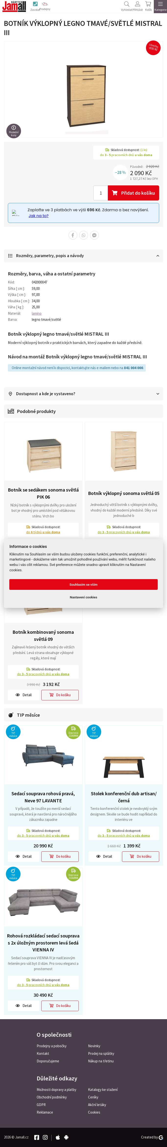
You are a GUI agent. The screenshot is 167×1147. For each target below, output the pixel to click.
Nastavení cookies (83, 597)
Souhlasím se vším (83, 584)
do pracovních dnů (124, 532)
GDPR (41, 1104)
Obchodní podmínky (52, 1097)
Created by (152, 1137)
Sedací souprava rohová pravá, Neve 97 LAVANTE (43, 797)
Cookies (94, 1112)
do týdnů (43, 532)
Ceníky (93, 1097)
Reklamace (45, 1112)
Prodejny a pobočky (52, 1046)
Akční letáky (97, 1104)
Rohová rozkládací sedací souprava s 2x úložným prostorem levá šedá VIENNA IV (43, 943)
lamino (37, 313)
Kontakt (43, 1053)
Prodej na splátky (101, 1053)
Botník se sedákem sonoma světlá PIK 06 (43, 493)
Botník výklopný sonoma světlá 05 (123, 493)
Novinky (94, 1046)
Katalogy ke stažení (103, 1089)
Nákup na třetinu (101, 1061)
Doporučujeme (48, 1061)
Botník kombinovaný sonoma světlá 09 (43, 635)
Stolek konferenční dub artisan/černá (124, 797)
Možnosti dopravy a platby (56, 1089)
